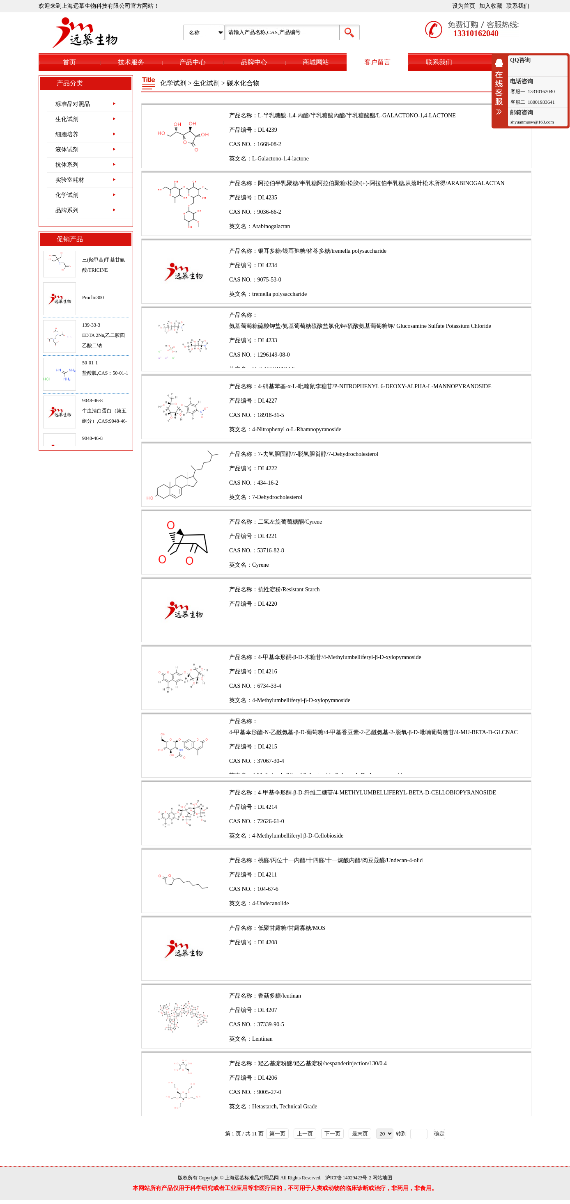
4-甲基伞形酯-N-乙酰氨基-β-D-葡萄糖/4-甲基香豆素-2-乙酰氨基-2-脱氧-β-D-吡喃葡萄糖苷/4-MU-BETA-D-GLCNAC (373, 732)
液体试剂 (66, 149)
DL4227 (267, 401)
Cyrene (260, 565)
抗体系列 (66, 165)
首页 (69, 62)
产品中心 (192, 62)
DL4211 (267, 875)
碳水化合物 (243, 83)
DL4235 (267, 198)
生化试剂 (66, 119)
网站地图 (382, 1178)
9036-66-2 (269, 212)
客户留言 (377, 62)
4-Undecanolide (270, 903)
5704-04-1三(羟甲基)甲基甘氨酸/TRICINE (103, 263)
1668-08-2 (269, 144)
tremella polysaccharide (279, 294)
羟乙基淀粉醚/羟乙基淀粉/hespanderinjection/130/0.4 (322, 1063)
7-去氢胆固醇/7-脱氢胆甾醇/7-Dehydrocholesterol (318, 454)
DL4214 (267, 807)
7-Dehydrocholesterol (277, 497)
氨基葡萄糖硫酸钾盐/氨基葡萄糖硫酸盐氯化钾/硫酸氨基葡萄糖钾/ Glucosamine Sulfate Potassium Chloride (360, 326)
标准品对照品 (72, 104)
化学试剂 (66, 195)
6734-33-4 (269, 686)
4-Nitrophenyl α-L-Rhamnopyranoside (296, 429)
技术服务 (131, 62)
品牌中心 (254, 62)
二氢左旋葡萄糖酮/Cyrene (290, 522)
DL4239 (267, 130)
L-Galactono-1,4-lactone (280, 159)
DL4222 (267, 468)
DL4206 (267, 1078)
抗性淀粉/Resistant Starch (289, 589)
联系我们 (517, 6)
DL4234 (267, 265)
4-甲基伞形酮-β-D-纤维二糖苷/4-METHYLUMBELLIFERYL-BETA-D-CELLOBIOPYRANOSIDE (377, 793)
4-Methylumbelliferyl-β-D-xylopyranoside (301, 700)
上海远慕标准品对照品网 (252, 1178)
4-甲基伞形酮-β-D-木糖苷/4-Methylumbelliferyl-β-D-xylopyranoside (339, 657)
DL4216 (267, 671)
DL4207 (267, 1010)
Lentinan (262, 1039)
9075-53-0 (269, 280)
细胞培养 (66, 134)
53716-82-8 (270, 550)
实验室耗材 (69, 180)
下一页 (332, 1134)
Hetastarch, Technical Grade (284, 1106)
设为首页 (463, 6)
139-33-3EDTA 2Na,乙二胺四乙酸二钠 (103, 338)
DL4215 (267, 747)
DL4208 (267, 942)
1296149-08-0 (273, 355)
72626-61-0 (270, 821)
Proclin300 (93, 301)
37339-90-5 (270, 1024)
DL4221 (267, 536)
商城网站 (316, 62)
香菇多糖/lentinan (279, 996)
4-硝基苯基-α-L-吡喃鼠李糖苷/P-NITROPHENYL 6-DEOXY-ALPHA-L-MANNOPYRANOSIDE (375, 386)
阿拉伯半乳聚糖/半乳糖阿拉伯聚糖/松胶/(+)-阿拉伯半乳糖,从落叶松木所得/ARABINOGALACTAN (381, 183)
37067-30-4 (270, 761)
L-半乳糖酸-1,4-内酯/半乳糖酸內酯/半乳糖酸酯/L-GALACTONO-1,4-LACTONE (357, 115)
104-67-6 (267, 889)
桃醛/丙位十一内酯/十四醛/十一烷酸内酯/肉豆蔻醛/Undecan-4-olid (340, 860)
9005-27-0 (269, 1092)
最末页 (360, 1134)
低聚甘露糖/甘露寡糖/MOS (291, 928)
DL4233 (267, 340)
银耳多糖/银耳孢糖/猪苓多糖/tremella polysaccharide (322, 251)
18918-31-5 (270, 415)
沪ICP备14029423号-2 (348, 1178)
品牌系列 (66, 210)
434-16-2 (267, 483)
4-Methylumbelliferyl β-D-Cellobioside (297, 836)
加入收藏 (490, 6)
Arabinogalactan (271, 226)
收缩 (501, 86)
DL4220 (267, 604)
